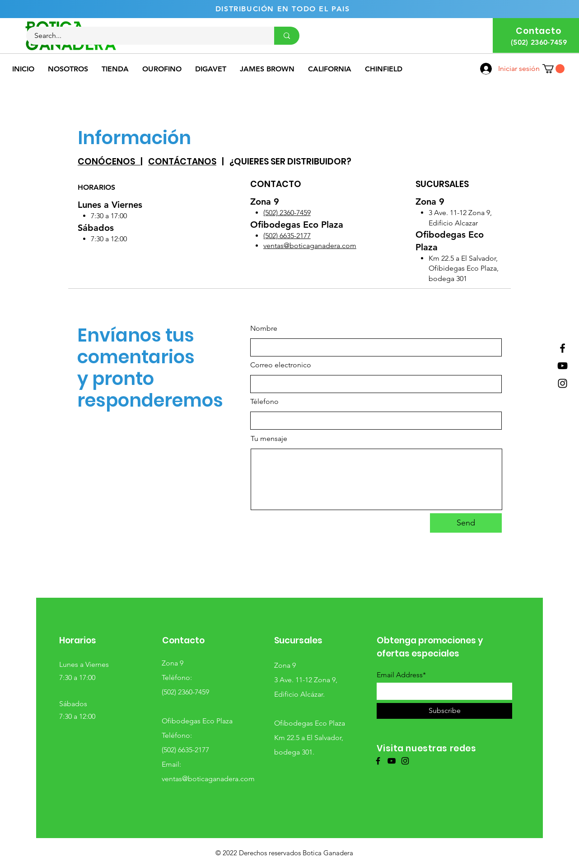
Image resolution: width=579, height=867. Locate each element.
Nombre (263, 328)
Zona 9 (172, 663)
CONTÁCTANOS (182, 161)
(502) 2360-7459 (287, 212)
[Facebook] (562, 348)
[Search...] (144, 36)
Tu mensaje (269, 438)
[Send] (466, 523)
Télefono (264, 401)
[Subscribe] (444, 711)
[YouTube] (562, 366)
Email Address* (401, 675)
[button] (553, 68)
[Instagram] (562, 383)
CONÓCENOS (109, 161)
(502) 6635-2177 (287, 235)
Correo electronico (280, 365)
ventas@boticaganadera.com (309, 245)
